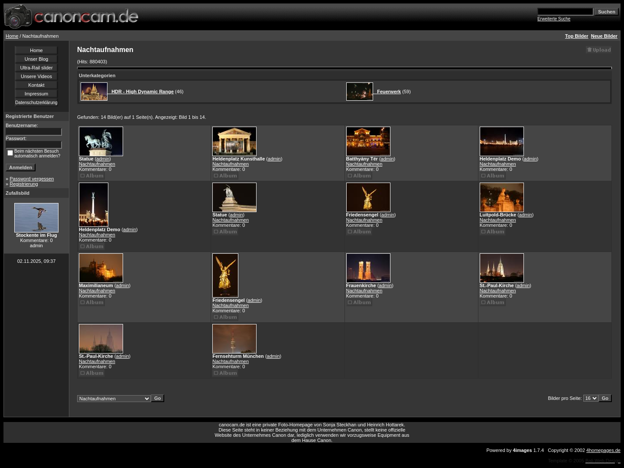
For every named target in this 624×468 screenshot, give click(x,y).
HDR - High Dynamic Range (140, 91)
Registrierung (24, 184)
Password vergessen (32, 178)
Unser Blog (36, 59)
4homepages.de (603, 450)
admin (102, 158)
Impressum (36, 93)
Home (12, 36)
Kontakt (36, 85)
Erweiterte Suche (553, 18)
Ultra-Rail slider (36, 67)
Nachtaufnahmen (97, 164)
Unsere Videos (36, 76)
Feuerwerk (387, 91)
